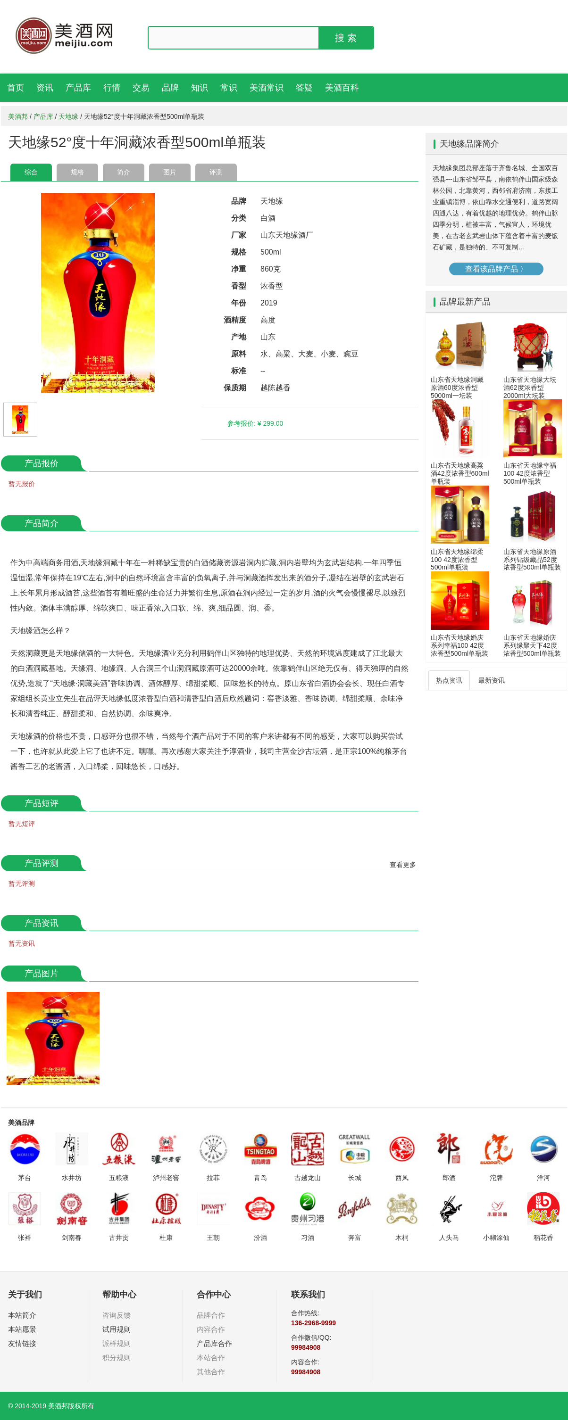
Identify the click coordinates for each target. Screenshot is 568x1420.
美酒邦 (18, 116)
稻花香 (543, 1237)
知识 (199, 87)
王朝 (213, 1237)
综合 (31, 172)
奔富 (354, 1237)
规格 (77, 172)
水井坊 (72, 1177)
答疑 (304, 87)
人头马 (449, 1237)
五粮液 (119, 1177)
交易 (141, 87)
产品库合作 (214, 1343)
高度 (268, 320)
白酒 (268, 218)
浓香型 (271, 286)
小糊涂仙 (496, 1237)
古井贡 (119, 1237)
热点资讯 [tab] (449, 680)
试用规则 (116, 1329)
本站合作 (211, 1358)
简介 (123, 172)
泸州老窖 (166, 1177)
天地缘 (68, 116)
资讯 (44, 87)
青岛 (260, 1177)
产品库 (78, 87)
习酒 (307, 1237)
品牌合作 (211, 1315)
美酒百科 (342, 87)
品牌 (170, 87)
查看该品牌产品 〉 (496, 269)
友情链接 (22, 1343)
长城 (354, 1177)
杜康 (166, 1237)
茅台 (24, 1177)
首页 (15, 87)
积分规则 (116, 1358)
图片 (169, 172)
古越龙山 (307, 1177)
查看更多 (403, 864)
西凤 (402, 1177)
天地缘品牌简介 (469, 144)
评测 (216, 172)
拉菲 (213, 1177)
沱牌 (496, 1177)
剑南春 (72, 1237)
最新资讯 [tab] (491, 680)
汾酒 (260, 1237)
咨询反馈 (116, 1315)
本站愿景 (22, 1329)
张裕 (24, 1237)
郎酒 (449, 1177)
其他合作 (211, 1372)
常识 (228, 87)
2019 (268, 303)
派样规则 (116, 1343)
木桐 (402, 1237)
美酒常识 (267, 87)
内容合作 (211, 1329)
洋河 (543, 1177)
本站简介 (22, 1315)
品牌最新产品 (465, 301)
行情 (111, 87)
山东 (268, 337)
